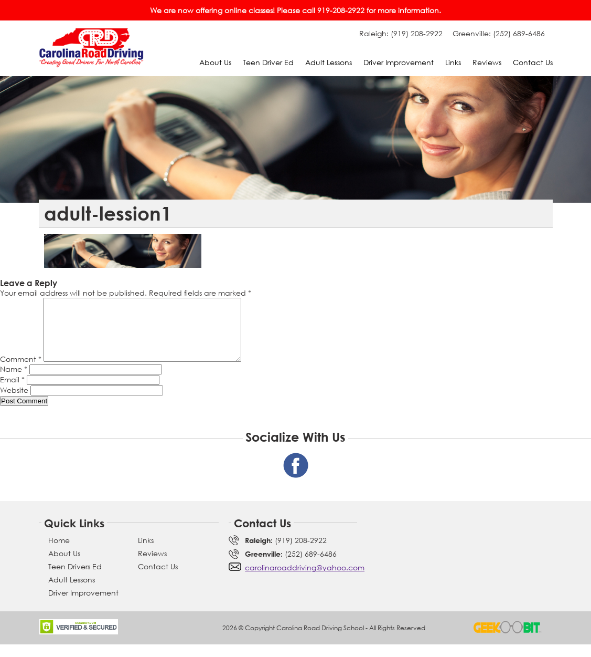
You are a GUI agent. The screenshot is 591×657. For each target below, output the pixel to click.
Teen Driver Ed (268, 62)
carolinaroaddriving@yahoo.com (304, 580)
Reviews (486, 62)
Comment (20, 372)
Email (12, 392)
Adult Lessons (328, 62)
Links (453, 62)
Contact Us (533, 62)
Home (59, 553)
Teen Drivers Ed (75, 579)
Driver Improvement (398, 62)
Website (14, 403)
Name (13, 382)
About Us (215, 62)
